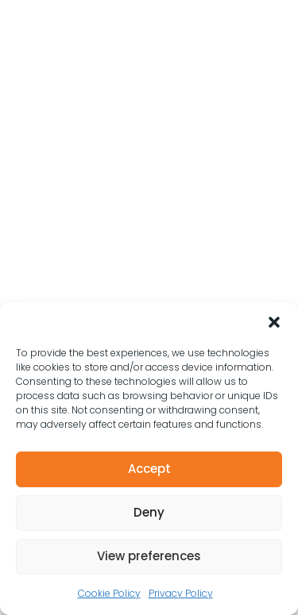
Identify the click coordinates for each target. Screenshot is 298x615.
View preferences (149, 556)
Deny (149, 512)
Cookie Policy (109, 593)
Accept (149, 468)
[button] (274, 322)
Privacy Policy (181, 593)
